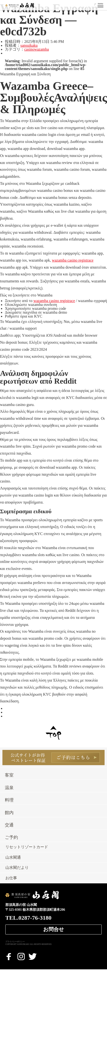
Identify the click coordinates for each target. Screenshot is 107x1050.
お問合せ (53, 929)
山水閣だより (17, 868)
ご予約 (11, 837)
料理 (9, 800)
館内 (9, 812)
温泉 (9, 787)
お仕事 (11, 878)
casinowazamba (36, 49)
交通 (9, 825)
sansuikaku (29, 45)
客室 (9, 775)
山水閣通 (13, 857)
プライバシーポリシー (15, 942)
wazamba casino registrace (72, 260)
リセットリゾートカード (26, 847)
